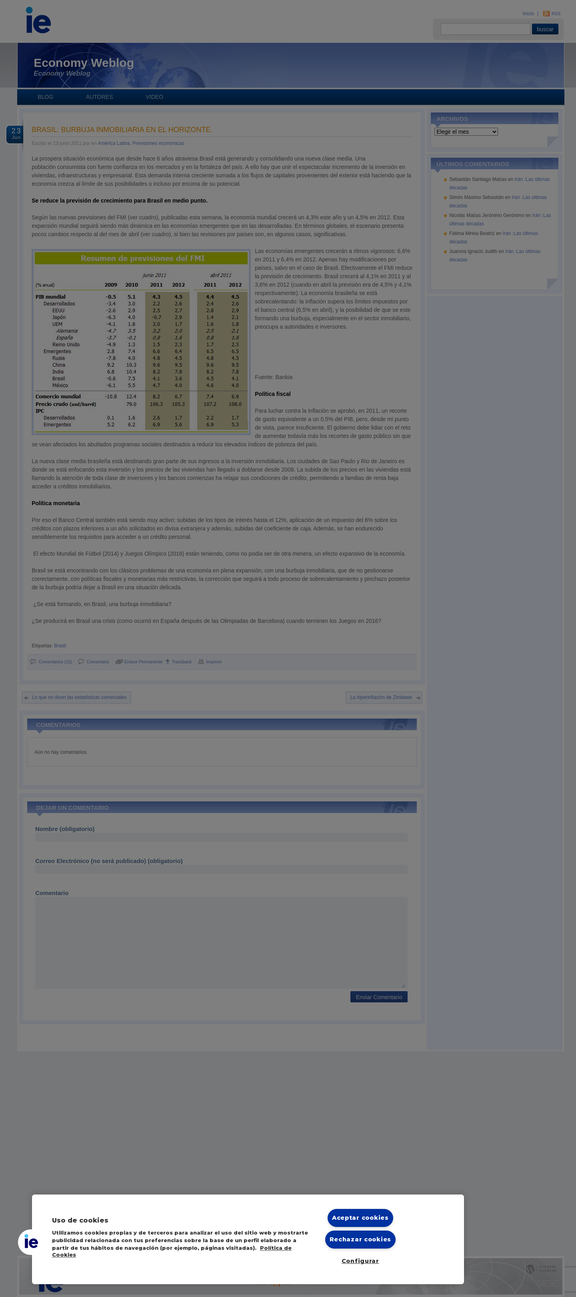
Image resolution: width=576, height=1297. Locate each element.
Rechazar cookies (361, 1239)
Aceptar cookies (360, 1217)
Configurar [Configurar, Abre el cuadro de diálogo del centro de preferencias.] (360, 1261)
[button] (31, 1242)
